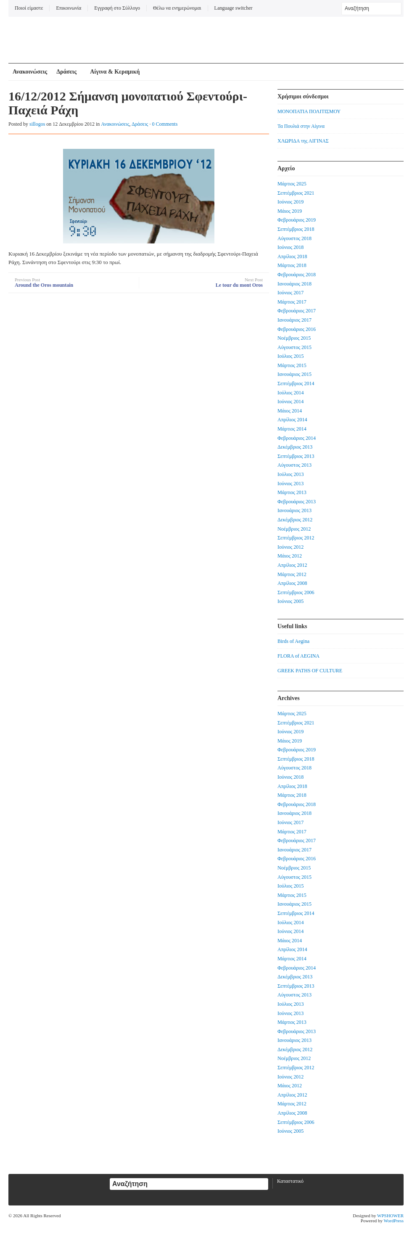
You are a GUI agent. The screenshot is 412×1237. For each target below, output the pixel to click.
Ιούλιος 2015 (290, 356)
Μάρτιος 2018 (291, 265)
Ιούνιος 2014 (290, 401)
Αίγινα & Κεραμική (115, 72)
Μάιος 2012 (289, 556)
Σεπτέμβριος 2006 (295, 592)
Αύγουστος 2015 (294, 347)
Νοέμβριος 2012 (294, 529)
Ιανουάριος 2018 (294, 284)
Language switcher (233, 8)
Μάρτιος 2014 (291, 429)
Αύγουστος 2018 (294, 238)
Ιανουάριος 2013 (294, 510)
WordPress (394, 1220)
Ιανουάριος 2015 (294, 374)
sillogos (37, 124)
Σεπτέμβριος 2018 (295, 229)
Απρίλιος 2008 (292, 583)
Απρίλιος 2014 (292, 420)
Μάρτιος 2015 (291, 365)
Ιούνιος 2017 (290, 293)
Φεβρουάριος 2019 (296, 220)
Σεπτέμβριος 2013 (295, 456)
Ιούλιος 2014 (290, 393)
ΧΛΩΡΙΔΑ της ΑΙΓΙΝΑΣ (303, 141)
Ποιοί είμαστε (29, 8)
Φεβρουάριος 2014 (296, 438)
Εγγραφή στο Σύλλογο (117, 8)
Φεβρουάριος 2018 (296, 275)
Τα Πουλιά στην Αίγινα (301, 126)
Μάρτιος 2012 (291, 574)
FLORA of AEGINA (298, 656)
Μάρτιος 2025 (291, 184)
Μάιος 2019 (289, 211)
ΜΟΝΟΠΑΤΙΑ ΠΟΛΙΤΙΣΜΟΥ (309, 111)
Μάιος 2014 (289, 411)
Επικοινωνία (68, 8)
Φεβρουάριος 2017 (296, 311)
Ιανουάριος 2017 (294, 320)
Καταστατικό (290, 1181)
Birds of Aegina (293, 641)
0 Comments (164, 124)
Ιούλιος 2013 (290, 474)
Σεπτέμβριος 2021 (295, 193)
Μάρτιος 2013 (291, 492)
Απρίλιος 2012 (292, 565)
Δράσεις (66, 72)
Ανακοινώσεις (30, 72)
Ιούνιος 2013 (290, 483)
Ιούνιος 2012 (290, 547)
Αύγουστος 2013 (294, 465)
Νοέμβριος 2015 (294, 338)
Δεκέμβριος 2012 (294, 520)
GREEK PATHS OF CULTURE (309, 671)
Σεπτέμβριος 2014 (295, 383)
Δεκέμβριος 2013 (294, 447)
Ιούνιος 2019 (290, 202)
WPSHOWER (390, 1215)
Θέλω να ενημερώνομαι (177, 8)
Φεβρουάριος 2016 (296, 329)
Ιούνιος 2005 (290, 601)
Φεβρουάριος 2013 (296, 502)
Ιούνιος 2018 (290, 247)
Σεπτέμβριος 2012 (295, 538)
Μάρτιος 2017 (291, 302)
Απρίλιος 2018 (292, 256)
